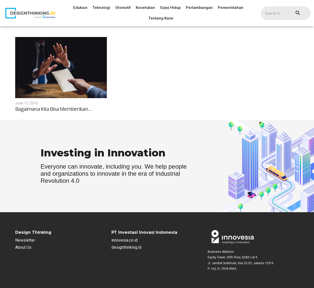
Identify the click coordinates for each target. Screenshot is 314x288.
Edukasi (80, 7)
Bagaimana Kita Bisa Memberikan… (53, 109)
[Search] (273, 13)
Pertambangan (199, 7)
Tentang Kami (160, 18)
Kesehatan (145, 7)
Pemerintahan (230, 7)
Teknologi (101, 7)
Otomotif (123, 7)
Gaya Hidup (170, 7)
